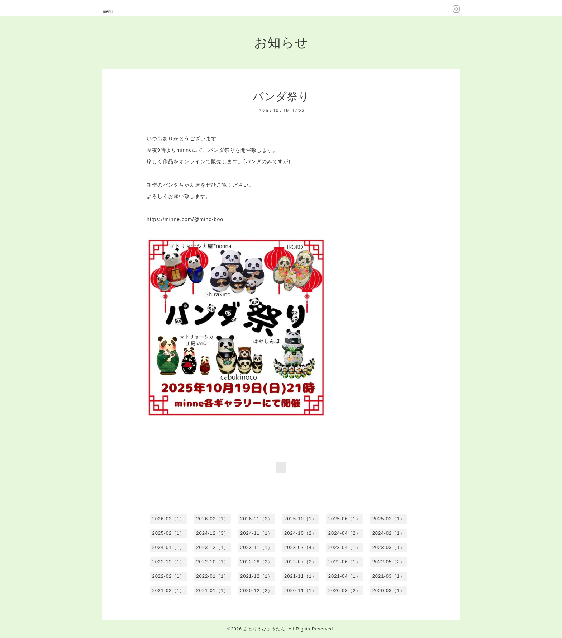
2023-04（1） (344, 547)
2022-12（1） (168, 561)
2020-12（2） (256, 590)
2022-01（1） (212, 576)
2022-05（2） (388, 561)
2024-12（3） (212, 533)
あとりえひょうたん (264, 629)
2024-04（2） (344, 533)
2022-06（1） (344, 561)
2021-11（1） (300, 576)
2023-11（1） (256, 547)
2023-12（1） (212, 547)
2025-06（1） (344, 518)
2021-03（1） (388, 576)
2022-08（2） (256, 561)
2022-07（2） (300, 561)
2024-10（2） (300, 533)
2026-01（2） (256, 518)
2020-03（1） (388, 590)
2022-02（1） (168, 576)
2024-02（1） (388, 533)
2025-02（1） (168, 533)
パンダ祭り (281, 96)
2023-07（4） (300, 547)
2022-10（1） (212, 561)
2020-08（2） (344, 590)
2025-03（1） (388, 518)
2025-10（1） (300, 518)
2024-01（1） (168, 547)
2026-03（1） (168, 518)
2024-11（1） (256, 533)
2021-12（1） (256, 576)
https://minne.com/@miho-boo (185, 219)
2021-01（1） (212, 590)
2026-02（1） (212, 518)
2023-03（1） (388, 547)
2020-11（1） (300, 590)
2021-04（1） (344, 576)
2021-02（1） (168, 590)
